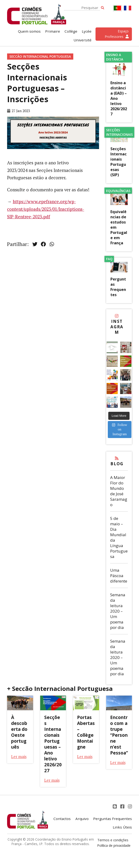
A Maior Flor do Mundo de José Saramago (118, 491)
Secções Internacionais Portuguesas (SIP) (118, 161)
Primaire (52, 31)
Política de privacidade (113, 845)
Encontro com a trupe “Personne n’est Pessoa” (119, 735)
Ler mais (18, 756)
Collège (71, 31)
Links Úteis (122, 827)
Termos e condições (112, 840)
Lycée (86, 31)
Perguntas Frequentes (118, 286)
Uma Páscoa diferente (118, 575)
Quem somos (29, 31)
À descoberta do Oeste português (19, 732)
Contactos (62, 818)
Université (82, 40)
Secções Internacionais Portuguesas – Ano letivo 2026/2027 (53, 743)
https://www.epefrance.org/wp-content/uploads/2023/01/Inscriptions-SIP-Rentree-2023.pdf (45, 209)
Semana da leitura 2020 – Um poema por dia (117, 611)
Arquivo (82, 818)
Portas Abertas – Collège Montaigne (86, 732)
